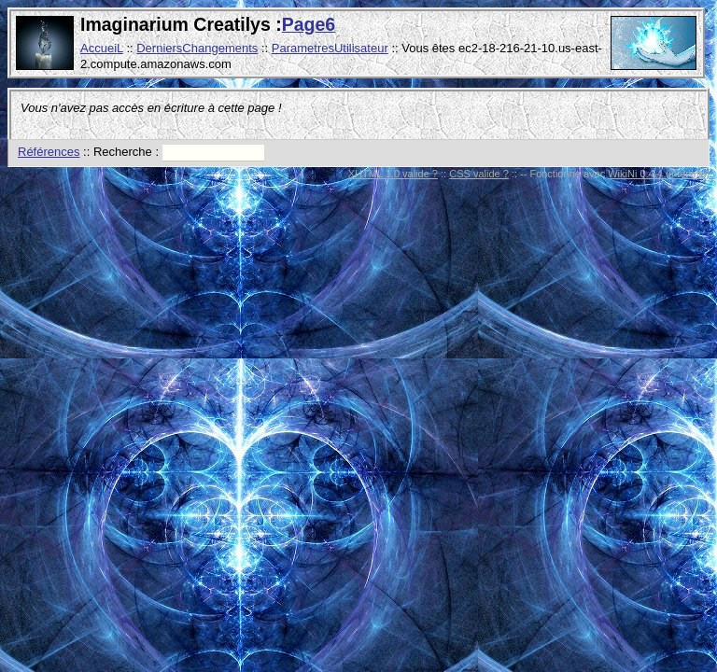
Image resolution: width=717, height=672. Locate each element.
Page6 (308, 24)
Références (48, 152)
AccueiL (101, 48)
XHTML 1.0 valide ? (393, 173)
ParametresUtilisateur (330, 48)
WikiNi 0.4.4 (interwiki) (659, 173)
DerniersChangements (197, 48)
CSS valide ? (479, 173)
